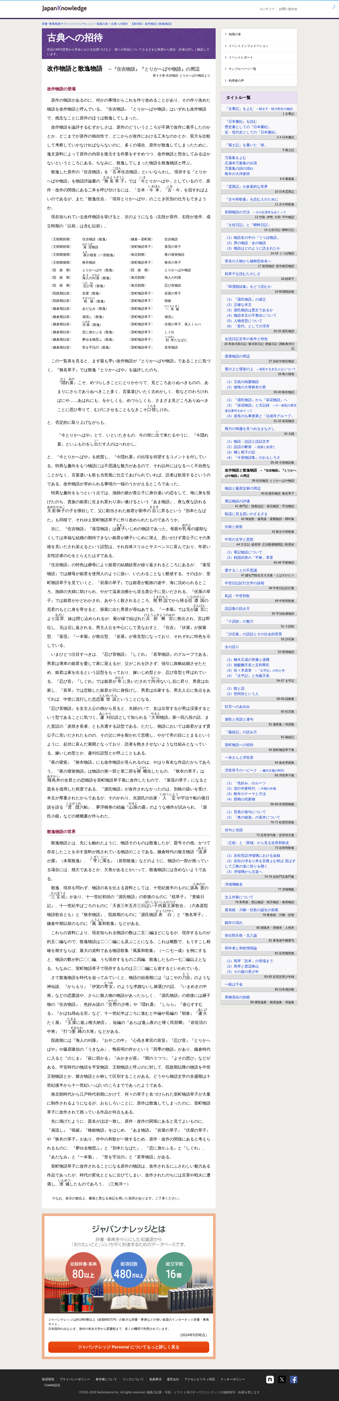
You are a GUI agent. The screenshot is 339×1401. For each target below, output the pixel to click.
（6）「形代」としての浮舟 (247, 326)
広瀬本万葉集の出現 (241, 163)
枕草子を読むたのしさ (243, 274)
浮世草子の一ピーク (254, 770)
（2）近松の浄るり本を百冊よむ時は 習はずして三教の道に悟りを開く (260, 863)
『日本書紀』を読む (241, 121)
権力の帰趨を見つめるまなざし (250, 429)
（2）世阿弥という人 (242, 694)
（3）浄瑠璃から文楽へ (244, 872)
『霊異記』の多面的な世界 (246, 186)
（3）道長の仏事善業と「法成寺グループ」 (260, 416)
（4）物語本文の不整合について (251, 315)
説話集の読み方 (237, 608)
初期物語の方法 (255, 212)
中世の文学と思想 (239, 539)
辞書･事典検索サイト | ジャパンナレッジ (67, 23)
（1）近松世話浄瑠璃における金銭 (252, 855)
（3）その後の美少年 (242, 972)
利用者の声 (236, 80)
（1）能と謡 (235, 688)
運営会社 (173, 1379)
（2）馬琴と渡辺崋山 (242, 966)
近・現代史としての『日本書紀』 (251, 132)
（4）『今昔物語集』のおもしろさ (252, 457)
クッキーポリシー (232, 1379)
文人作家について (239, 897)
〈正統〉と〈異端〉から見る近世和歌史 (257, 843)
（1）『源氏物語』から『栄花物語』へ (256, 400)
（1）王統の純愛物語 (242, 382)
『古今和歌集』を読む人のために (251, 199)
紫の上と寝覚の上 (260, 369)
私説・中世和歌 (237, 596)
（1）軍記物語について (244, 552)
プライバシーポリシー (75, 1379)
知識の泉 (102, 23)
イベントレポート (241, 57)
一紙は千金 (234, 984)
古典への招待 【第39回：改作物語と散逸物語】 (142, 23)
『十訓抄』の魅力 (239, 621)
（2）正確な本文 (238, 305)
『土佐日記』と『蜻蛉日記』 (248, 225)
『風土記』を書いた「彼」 (246, 145)
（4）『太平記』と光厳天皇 (247, 676)
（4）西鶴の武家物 (240, 799)
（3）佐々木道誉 (255, 670)
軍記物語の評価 (237, 501)
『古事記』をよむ (259, 109)
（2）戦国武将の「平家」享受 (249, 557)
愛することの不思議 (241, 570)
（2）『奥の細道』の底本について (252, 817)
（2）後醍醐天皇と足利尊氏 (247, 665)
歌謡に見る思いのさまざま (246, 514)
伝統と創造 (234, 527)
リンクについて (133, 1379)
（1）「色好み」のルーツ (245, 783)
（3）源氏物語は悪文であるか (249, 310)
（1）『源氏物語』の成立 (245, 299)
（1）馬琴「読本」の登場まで (249, 961)
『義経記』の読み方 (241, 732)
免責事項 (155, 1379)
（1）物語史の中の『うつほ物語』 (252, 237)
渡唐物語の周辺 (237, 356)
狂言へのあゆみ (237, 706)
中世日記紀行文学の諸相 (244, 583)
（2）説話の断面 (250, 447)
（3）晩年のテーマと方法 (245, 794)
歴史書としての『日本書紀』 (248, 127)
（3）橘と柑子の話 (240, 452)
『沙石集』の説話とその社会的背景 (253, 634)
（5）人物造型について (244, 321)
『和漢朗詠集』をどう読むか (248, 286)
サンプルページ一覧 (242, 69)
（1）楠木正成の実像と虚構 (247, 660)
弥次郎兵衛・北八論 (241, 935)
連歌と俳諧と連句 (239, 719)
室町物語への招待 (239, 745)
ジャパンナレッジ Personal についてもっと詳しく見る (128, 1347)
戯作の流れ (234, 923)
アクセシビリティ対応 (199, 1379)
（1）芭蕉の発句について (245, 812)
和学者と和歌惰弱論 (241, 948)
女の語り (232, 647)
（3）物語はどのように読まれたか (252, 248)
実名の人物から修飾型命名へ (248, 261)
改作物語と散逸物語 (260, 473)
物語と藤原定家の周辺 (243, 488)
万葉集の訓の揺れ (239, 168)
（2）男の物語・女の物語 (245, 243)
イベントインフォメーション (248, 46)
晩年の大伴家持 (237, 174)
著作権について (106, 1379)
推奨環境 (48, 1379)
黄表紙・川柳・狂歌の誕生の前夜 (251, 910)
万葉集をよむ (235, 158)
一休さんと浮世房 (239, 757)
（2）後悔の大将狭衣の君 (245, 387)
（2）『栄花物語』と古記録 (261, 408)
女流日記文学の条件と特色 (246, 339)
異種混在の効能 (237, 997)
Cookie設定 (52, 1385)
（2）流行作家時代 (250, 788)
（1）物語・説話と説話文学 (247, 441)
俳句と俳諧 (234, 830)
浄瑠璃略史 (234, 884)
